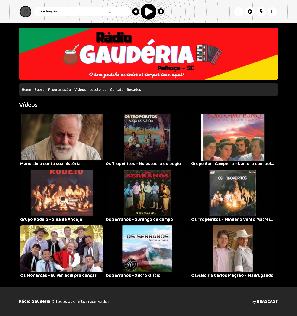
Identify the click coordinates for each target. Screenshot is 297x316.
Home (26, 90)
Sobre (40, 90)
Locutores (97, 90)
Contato (116, 90)
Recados (134, 90)
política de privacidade (99, 304)
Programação (59, 90)
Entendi (280, 300)
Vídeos (80, 90)
